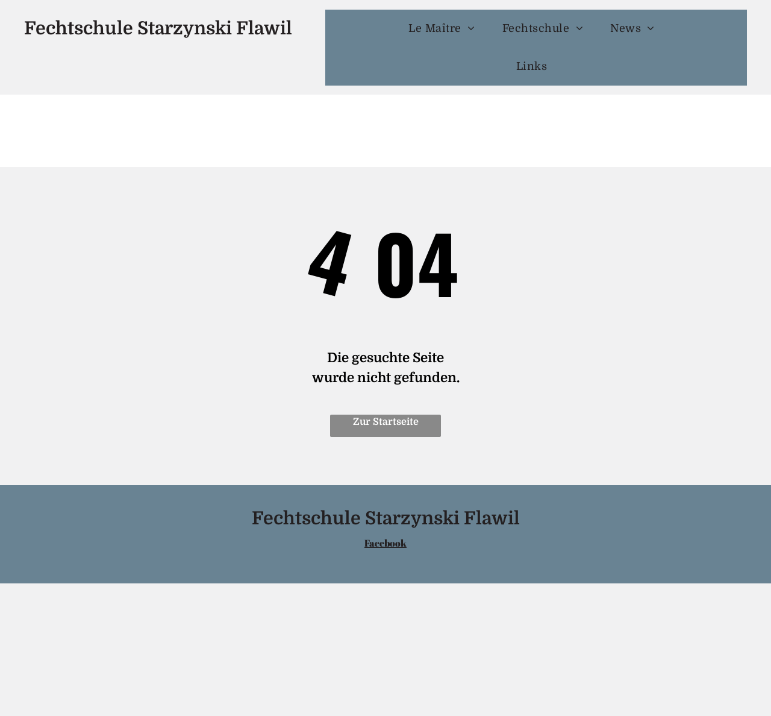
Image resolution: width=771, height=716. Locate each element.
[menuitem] (446, 29)
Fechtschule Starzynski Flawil (158, 28)
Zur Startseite (386, 421)
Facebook (385, 543)
